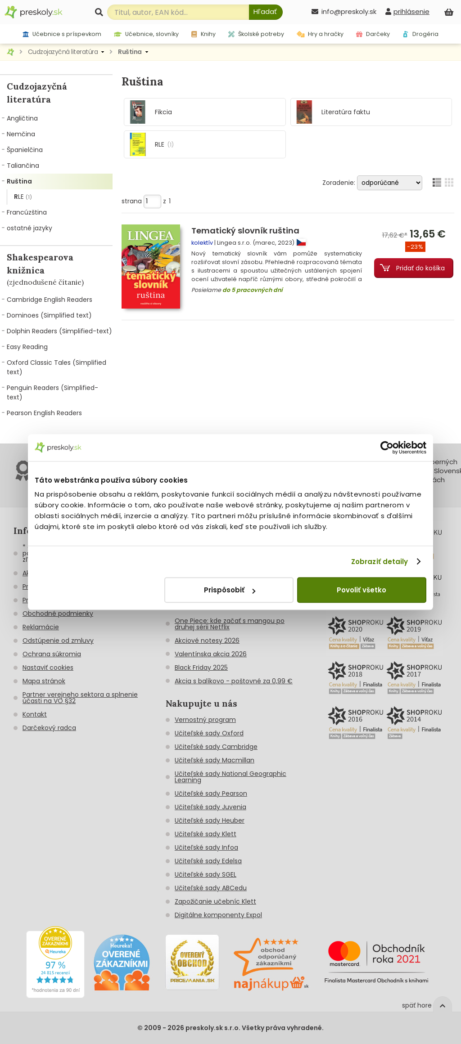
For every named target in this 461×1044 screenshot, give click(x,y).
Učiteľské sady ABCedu (211, 887)
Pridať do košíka (420, 268)
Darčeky (373, 34)
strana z (146, 201)
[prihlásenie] (407, 11)
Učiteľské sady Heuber (209, 820)
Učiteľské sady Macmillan (214, 760)
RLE (23, 197)
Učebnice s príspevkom (62, 34)
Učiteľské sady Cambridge (216, 746)
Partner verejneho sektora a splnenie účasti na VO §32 (80, 697)
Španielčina (25, 149)
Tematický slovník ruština (245, 230)
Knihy (203, 34)
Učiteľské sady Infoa (206, 847)
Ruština (130, 51)
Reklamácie (41, 627)
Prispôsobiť (229, 590)
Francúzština (27, 212)
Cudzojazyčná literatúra (63, 51)
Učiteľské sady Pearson (211, 793)
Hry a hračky (320, 34)
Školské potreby (256, 34)
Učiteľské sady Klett (205, 833)
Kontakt (35, 714)
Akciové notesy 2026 (207, 640)
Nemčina (21, 134)
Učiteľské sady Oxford (209, 733)
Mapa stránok (44, 681)
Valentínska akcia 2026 (211, 654)
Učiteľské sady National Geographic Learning (230, 776)
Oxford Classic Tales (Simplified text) (56, 367)
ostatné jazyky (29, 228)
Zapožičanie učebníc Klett (215, 901)
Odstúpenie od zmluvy (58, 640)
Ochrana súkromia (52, 654)
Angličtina (22, 118)
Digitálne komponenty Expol (218, 914)
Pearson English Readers (44, 412)
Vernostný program (205, 719)
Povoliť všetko (361, 590)
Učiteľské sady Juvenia (210, 806)
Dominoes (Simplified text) (49, 315)
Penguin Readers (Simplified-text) (52, 392)
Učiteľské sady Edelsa (208, 860)
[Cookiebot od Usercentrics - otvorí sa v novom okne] (387, 447)
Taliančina (23, 165)
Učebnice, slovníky (146, 34)
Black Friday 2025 (201, 667)
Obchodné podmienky (58, 613)
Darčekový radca (49, 727)
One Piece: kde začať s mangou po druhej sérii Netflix (230, 624)
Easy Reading (27, 346)
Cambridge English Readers (49, 299)
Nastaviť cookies (48, 667)
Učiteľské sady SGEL (205, 874)
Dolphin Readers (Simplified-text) (59, 331)
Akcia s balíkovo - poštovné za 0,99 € (234, 681)
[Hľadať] (266, 12)
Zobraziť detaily (379, 561)
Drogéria (420, 34)
